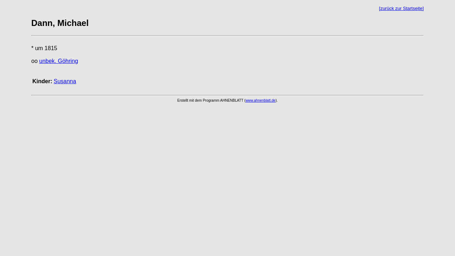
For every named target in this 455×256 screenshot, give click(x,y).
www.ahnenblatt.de (261, 100)
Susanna (65, 81)
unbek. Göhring (58, 61)
